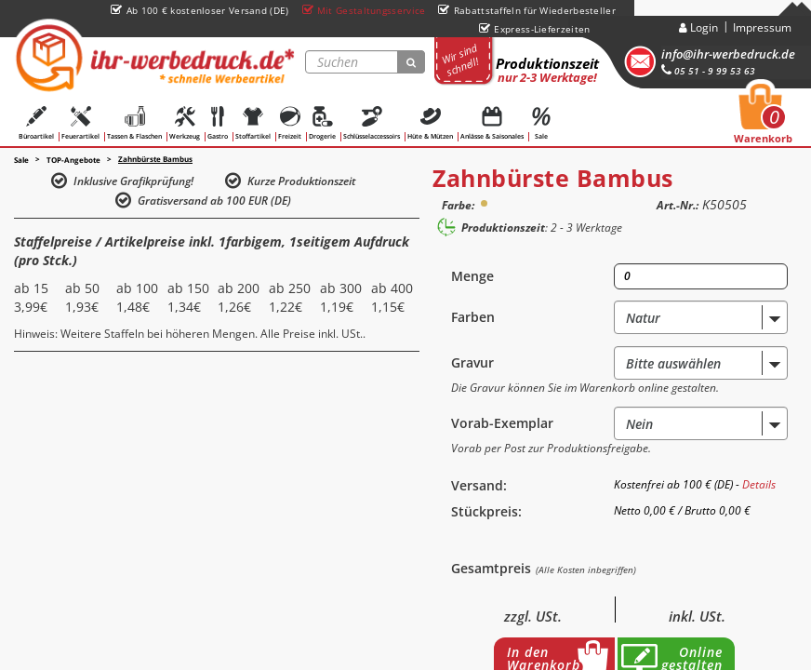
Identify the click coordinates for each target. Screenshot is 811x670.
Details (759, 484)
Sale (541, 123)
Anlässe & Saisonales (492, 123)
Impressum (762, 27)
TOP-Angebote (73, 159)
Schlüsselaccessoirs (371, 123)
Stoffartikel (253, 123)
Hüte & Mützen (430, 123)
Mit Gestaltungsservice (364, 10)
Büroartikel (36, 123)
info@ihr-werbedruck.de (728, 54)
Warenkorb (763, 119)
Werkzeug (184, 123)
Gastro (217, 123)
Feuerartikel (80, 123)
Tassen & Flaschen (134, 123)
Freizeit (289, 123)
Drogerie (322, 123)
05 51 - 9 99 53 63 (708, 70)
